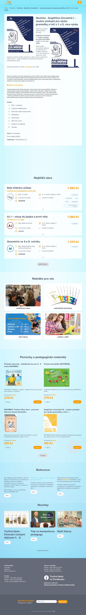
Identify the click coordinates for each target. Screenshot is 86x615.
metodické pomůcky (63, 308)
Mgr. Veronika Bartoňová (26, 247)
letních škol (66, 480)
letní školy (23, 336)
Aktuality (12, 8)
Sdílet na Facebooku (15, 85)
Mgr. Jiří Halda (23, 194)
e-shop (42, 455)
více (7, 495)
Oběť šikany (64, 531)
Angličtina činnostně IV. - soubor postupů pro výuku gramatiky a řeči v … (61, 410)
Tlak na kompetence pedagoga (43, 532)
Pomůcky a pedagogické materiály (43, 357)
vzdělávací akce (23, 308)
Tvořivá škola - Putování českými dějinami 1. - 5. (14, 534)
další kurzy (42, 264)
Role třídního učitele (19, 188)
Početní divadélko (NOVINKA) (57, 364)
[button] (43, 210)
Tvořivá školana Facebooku (57, 577)
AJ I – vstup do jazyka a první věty (27, 217)
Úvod (6, 8)
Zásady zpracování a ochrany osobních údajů (59, 585)
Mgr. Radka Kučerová (25, 223)
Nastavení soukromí (50, 583)
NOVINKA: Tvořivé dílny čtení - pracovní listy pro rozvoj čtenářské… (21, 410)
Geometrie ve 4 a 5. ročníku (23, 241)
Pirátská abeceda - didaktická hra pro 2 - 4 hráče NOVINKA (22, 365)
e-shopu (27, 67)
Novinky (43, 505)
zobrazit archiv (42, 550)
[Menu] (80, 2)
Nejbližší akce (43, 178)
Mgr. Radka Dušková (25, 246)
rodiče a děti (62, 336)
